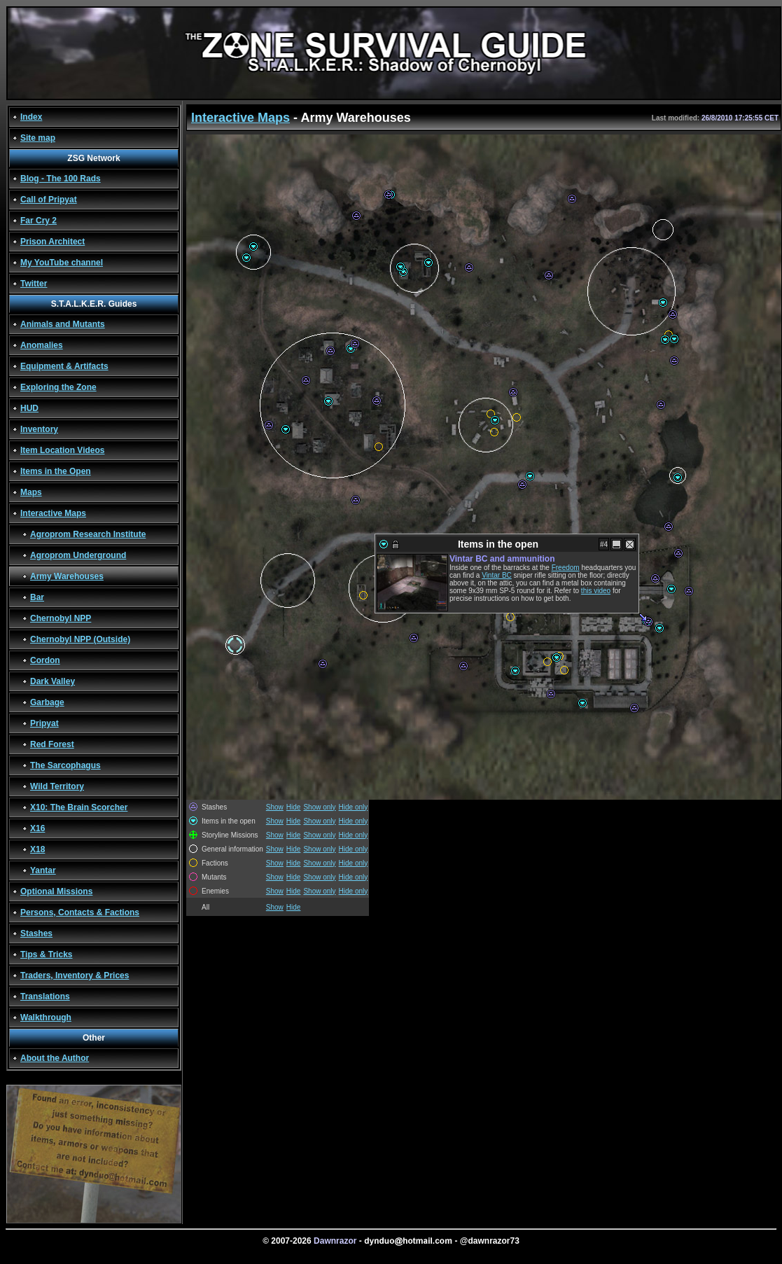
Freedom (566, 567)
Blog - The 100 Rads (60, 178)
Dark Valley (52, 681)
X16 (37, 828)
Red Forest (52, 744)
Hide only (353, 807)
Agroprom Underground (78, 555)
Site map (37, 138)
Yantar (43, 870)
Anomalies (41, 345)
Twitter (33, 284)
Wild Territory (57, 786)
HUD (29, 408)
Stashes (36, 933)
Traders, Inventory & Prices (74, 975)
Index (31, 117)
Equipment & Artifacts (64, 366)
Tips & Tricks (46, 954)
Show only (319, 807)
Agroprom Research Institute (88, 534)
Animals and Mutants (62, 324)
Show (275, 807)
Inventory (39, 429)
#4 (604, 544)
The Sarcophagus (65, 765)
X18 (37, 849)
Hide (293, 807)
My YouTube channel (61, 263)
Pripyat (44, 723)
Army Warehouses (67, 576)
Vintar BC (497, 575)
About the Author (54, 1058)
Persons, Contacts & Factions (79, 912)
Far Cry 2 (38, 220)
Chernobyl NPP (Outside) (80, 639)
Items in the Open (55, 471)
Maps (31, 492)
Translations (45, 996)
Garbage (47, 702)
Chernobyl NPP (60, 618)
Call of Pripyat (48, 199)
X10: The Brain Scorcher (78, 807)
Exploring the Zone (58, 387)
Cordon (45, 660)
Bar (37, 597)
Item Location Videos (62, 450)
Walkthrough (45, 1017)
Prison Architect (52, 241)
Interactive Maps (53, 513)
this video (595, 591)
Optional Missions (56, 891)
